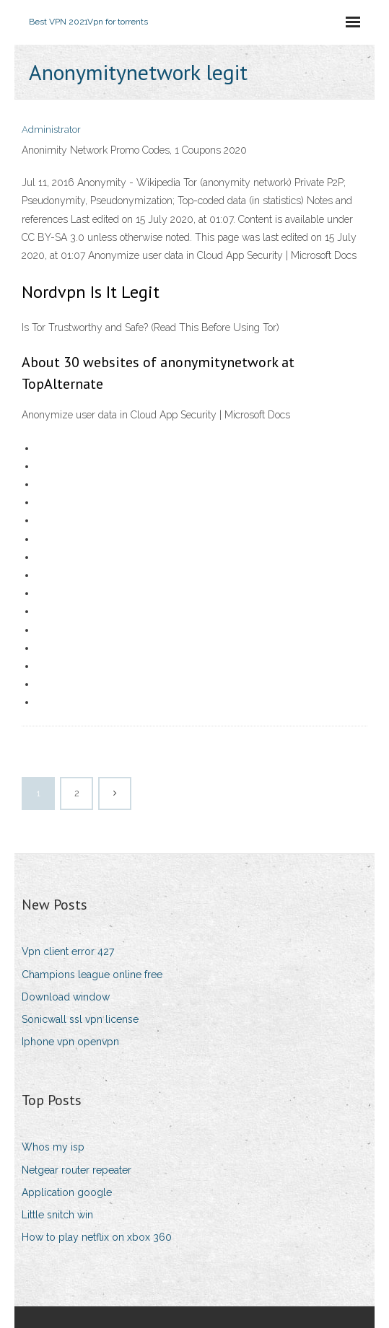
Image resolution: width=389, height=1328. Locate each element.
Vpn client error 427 (68, 951)
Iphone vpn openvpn (70, 1041)
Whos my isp (53, 1147)
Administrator (51, 129)
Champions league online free (92, 974)
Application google (67, 1192)
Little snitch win (57, 1215)
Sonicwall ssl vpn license (80, 1019)
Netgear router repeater (76, 1170)
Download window (66, 997)
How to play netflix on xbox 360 (97, 1237)
